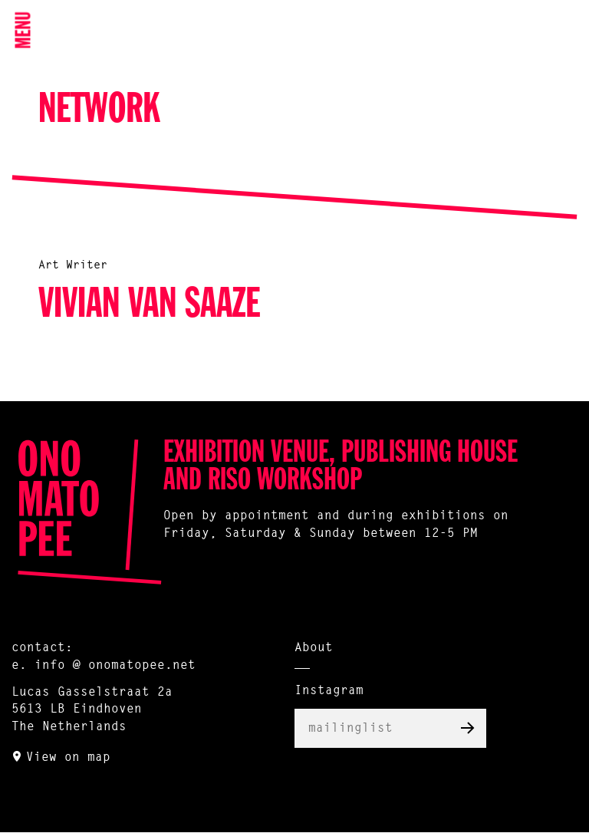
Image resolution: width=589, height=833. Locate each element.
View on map (68, 758)
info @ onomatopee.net (115, 666)
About (313, 648)
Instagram (329, 691)
